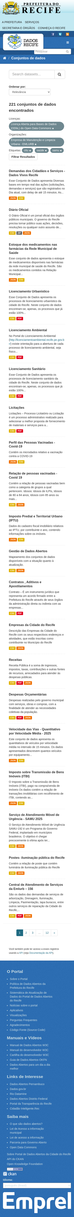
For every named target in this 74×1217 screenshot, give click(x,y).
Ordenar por (17, 86)
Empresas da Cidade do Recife (32, 625)
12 (47, 932)
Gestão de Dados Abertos (28, 551)
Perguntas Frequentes (23, 1020)
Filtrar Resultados (23, 156)
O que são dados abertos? (26, 1123)
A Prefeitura (12, 22)
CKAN (9, 1174)
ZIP (19, 233)
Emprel (37, 1202)
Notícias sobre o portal (23, 1005)
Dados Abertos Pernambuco (27, 1084)
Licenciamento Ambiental (28, 330)
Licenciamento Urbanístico (29, 291)
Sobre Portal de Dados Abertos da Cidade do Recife (39, 1154)
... (39, 932)
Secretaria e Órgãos (18, 28)
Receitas (15, 659)
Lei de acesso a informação (27, 1137)
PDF (20, 318)
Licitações (16, 407)
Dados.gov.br (18, 1089)
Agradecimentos (20, 1025)
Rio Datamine (18, 1093)
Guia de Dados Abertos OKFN (28, 1059)
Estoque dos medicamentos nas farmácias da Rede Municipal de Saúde (33, 248)
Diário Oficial (18, 209)
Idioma (7, 1179)
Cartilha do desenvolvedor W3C (29, 1054)
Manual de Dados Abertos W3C (29, 1045)
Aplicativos (16, 1010)
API (21, 953)
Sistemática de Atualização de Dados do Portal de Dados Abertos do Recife (31, 996)
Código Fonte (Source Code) (27, 1029)
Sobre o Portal (19, 979)
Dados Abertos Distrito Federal (29, 1098)
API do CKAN (15, 1159)
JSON (13, 198)
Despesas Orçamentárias (28, 694)
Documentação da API (40, 953)
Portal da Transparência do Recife (31, 1103)
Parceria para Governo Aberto (28, 1142)
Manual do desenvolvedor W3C (29, 1050)
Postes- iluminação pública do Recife (37, 857)
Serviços (32, 22)
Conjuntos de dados (28, 58)
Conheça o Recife (51, 28)
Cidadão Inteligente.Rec (24, 1108)
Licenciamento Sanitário (27, 369)
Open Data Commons (23, 1147)
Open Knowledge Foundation (25, 1164)
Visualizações (18, 1015)
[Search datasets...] (32, 74)
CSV (21, 198)
